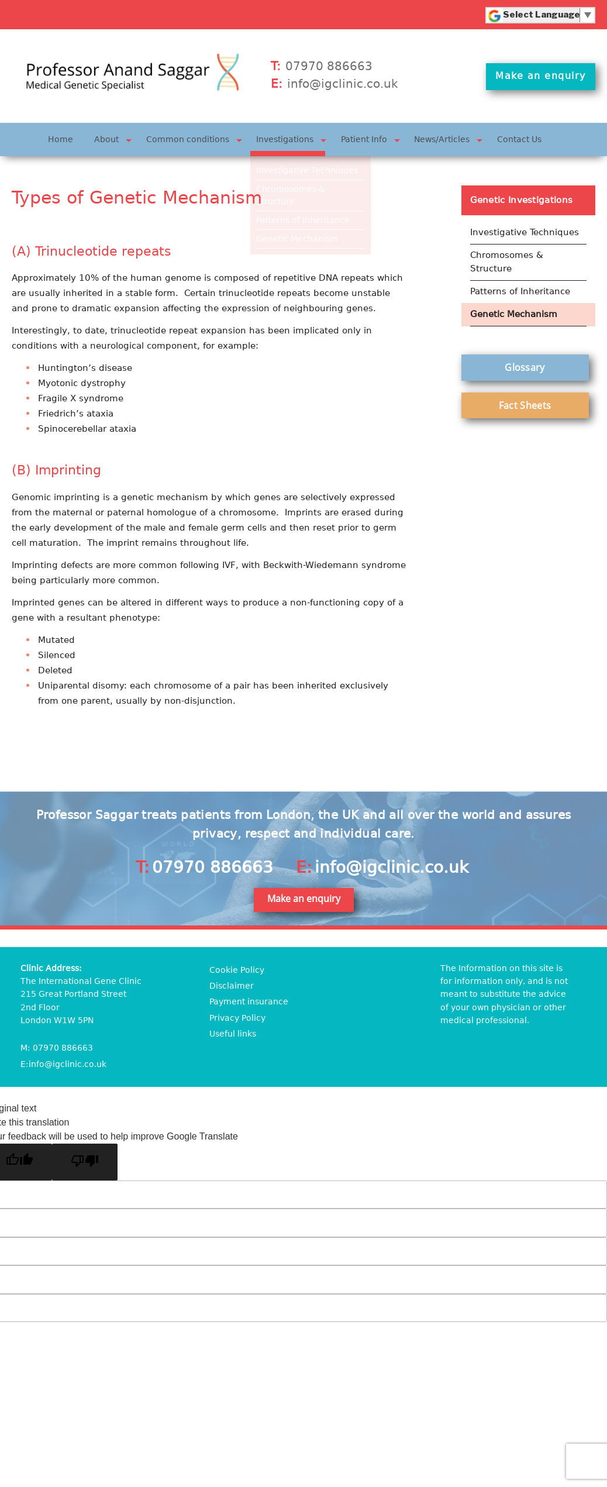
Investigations (284, 138)
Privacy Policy (237, 1016)
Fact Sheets (525, 403)
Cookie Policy (236, 968)
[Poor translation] (85, 1160)
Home (60, 138)
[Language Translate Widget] (541, 14)
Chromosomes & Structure (506, 261)
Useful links (232, 1033)
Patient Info (364, 138)
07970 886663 (329, 66)
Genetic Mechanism (513, 312)
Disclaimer (231, 984)
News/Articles (442, 138)
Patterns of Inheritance (520, 289)
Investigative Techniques (524, 231)
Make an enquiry (541, 77)
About (106, 138)
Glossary (524, 365)
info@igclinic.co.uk (342, 84)
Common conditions (187, 138)
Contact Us (519, 138)
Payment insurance (248, 1001)
